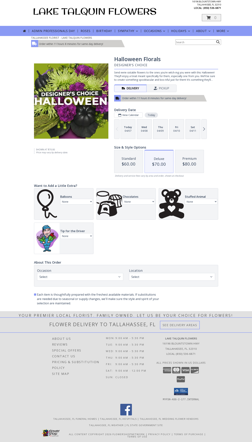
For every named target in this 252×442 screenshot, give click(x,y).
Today (151, 115)
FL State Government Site (145, 425)
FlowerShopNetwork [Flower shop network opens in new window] (129, 434)
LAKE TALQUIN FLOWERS (95, 11)
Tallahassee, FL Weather (106, 425)
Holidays (181, 31)
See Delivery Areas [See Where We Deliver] (180, 325)
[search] (218, 42)
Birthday (104, 31)
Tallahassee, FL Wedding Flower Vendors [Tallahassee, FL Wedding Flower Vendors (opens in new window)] (169, 418)
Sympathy (128, 31)
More (223, 31)
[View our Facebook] (126, 414)
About (203, 31)
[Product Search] (195, 42)
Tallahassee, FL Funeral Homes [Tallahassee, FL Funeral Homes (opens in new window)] (75, 418)
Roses (85, 31)
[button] (211, 17)
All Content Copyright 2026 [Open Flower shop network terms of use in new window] (90, 434)
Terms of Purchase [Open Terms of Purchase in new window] (188, 434)
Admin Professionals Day (53, 31)
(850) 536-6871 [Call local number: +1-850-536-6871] (212, 8)
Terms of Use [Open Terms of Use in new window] (137, 436)
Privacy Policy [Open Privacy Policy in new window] (159, 434)
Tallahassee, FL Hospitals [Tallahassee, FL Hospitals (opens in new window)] (118, 418)
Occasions (155, 31)
